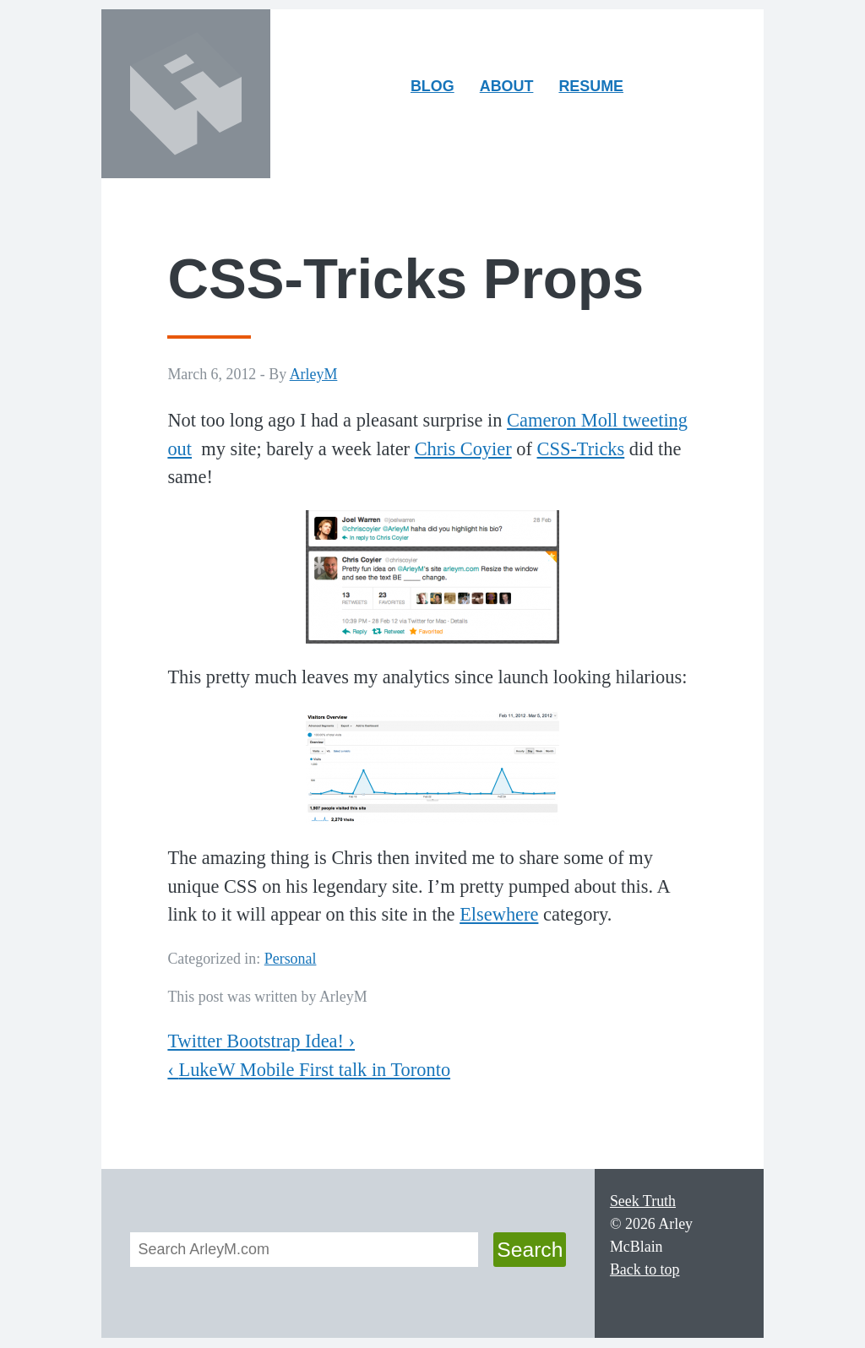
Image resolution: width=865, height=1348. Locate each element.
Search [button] (530, 1249)
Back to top (645, 1269)
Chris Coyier (463, 448)
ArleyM (314, 374)
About (512, 90)
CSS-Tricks (581, 448)
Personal (290, 958)
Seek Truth (643, 1201)
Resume (590, 86)
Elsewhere (499, 914)
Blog (432, 86)
